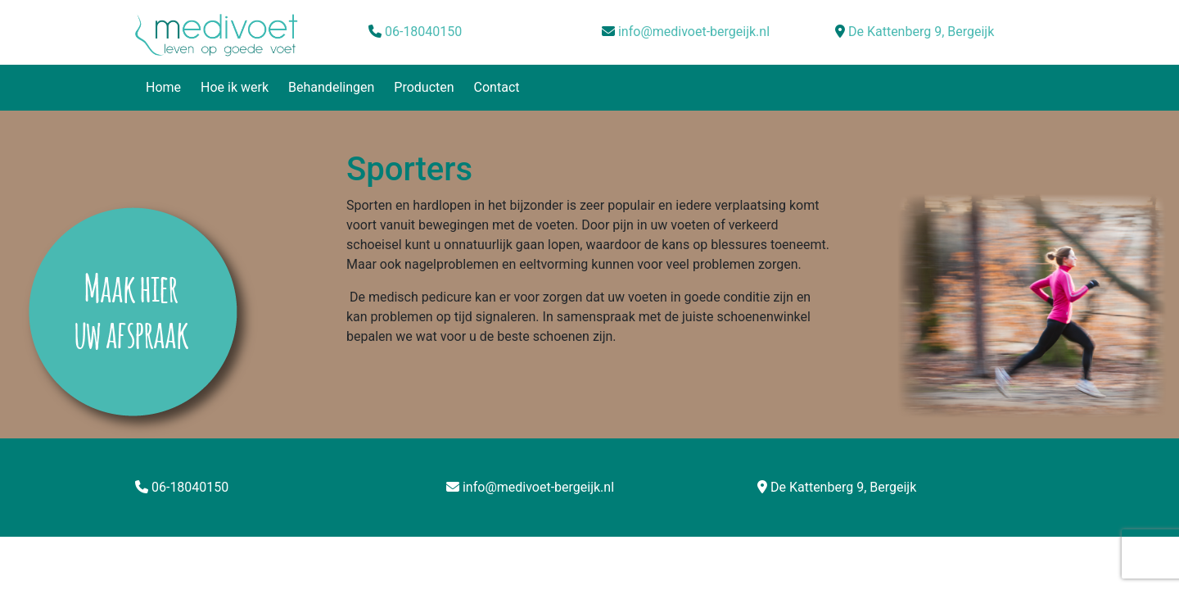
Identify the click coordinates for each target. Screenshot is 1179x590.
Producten (424, 87)
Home (163, 87)
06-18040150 (423, 31)
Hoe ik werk (235, 87)
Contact (497, 87)
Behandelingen (331, 87)
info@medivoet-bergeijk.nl (694, 31)
